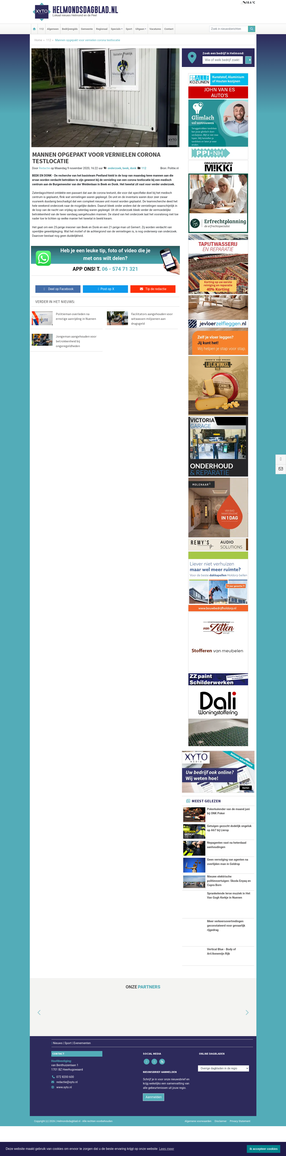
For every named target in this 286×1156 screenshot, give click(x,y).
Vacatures (155, 28)
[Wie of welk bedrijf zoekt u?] (223, 60)
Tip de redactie (153, 289)
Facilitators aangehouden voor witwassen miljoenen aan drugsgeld (152, 318)
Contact (168, 28)
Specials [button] (116, 28)
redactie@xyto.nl (67, 1112)
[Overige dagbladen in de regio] (223, 1098)
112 (41, 28)
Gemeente (87, 28)
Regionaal (101, 28)
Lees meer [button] (166, 1148)
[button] (34, 1043)
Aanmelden (153, 1127)
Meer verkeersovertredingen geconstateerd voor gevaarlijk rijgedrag (226, 955)
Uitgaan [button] (140, 28)
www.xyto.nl (64, 1117)
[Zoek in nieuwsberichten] (228, 29)
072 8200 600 (65, 1106)
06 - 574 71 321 (120, 269)
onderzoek (114, 168)
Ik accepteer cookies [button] (264, 1148)
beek (125, 168)
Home (38, 40)
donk (133, 168)
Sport (129, 28)
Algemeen (53, 28)
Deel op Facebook (58, 289)
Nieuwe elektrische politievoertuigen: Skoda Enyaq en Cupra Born (229, 904)
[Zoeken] (251, 29)
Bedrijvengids (70, 28)
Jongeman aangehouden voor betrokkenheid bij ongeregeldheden (76, 341)
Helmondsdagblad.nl (85, 9)
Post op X (105, 289)
